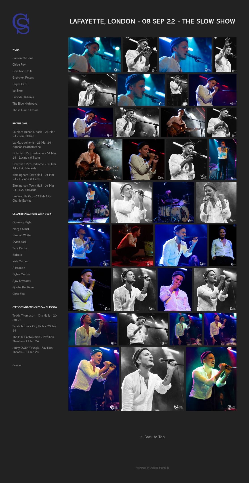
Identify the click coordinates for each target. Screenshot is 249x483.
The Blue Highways (25, 103)
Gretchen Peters (23, 77)
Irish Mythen (20, 261)
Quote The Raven (24, 287)
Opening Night (22, 222)
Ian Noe (18, 90)
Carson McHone (23, 58)
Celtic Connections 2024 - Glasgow (35, 307)
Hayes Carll (20, 84)
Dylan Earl (19, 242)
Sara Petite (20, 248)
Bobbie (17, 255)
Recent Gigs (20, 123)
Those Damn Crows (25, 110)
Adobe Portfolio (159, 467)
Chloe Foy (19, 64)
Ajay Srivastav (22, 280)
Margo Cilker (21, 229)
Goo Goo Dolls (22, 71)
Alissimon (19, 268)
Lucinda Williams (23, 97)
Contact (18, 365)
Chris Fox (19, 293)
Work (16, 49)
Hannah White (22, 235)
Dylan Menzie (21, 274)
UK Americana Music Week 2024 (32, 214)
